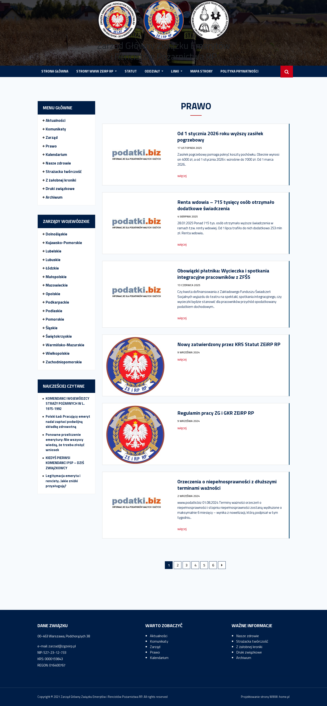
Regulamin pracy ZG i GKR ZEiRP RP (215, 413)
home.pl (284, 696)
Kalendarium (56, 154)
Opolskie (53, 294)
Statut (131, 71)
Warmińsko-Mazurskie (65, 345)
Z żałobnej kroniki (61, 180)
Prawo (51, 146)
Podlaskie (54, 311)
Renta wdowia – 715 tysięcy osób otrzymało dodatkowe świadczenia (225, 205)
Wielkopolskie (57, 353)
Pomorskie (55, 319)
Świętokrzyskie (59, 336)
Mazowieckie (57, 285)
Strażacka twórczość (64, 172)
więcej (182, 175)
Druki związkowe (60, 189)
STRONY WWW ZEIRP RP (95, 71)
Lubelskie (53, 251)
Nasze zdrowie (58, 163)
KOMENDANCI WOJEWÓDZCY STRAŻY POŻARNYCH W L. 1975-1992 (67, 403)
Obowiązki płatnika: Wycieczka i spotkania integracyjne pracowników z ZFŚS (223, 274)
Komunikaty (56, 129)
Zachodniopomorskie (64, 362)
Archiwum (54, 197)
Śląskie (51, 328)
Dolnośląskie (56, 234)
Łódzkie (52, 268)
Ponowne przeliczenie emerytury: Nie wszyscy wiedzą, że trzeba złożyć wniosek (65, 442)
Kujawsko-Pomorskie (64, 243)
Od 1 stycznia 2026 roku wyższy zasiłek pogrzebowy (220, 137)
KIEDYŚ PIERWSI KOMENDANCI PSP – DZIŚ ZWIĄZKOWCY (65, 463)
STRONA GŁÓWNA (54, 71)
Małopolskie (56, 277)
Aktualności (55, 120)
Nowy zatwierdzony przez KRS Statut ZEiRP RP (228, 344)
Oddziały (153, 71)
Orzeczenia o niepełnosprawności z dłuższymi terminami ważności (227, 485)
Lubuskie (53, 260)
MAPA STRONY (201, 71)
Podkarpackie (57, 302)
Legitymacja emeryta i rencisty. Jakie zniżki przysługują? (63, 481)
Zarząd (52, 137)
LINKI (175, 71)
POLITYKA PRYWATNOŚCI (239, 71)
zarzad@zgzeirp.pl (62, 646)
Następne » (222, 565)
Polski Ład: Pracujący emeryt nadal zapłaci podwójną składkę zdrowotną (68, 421)
